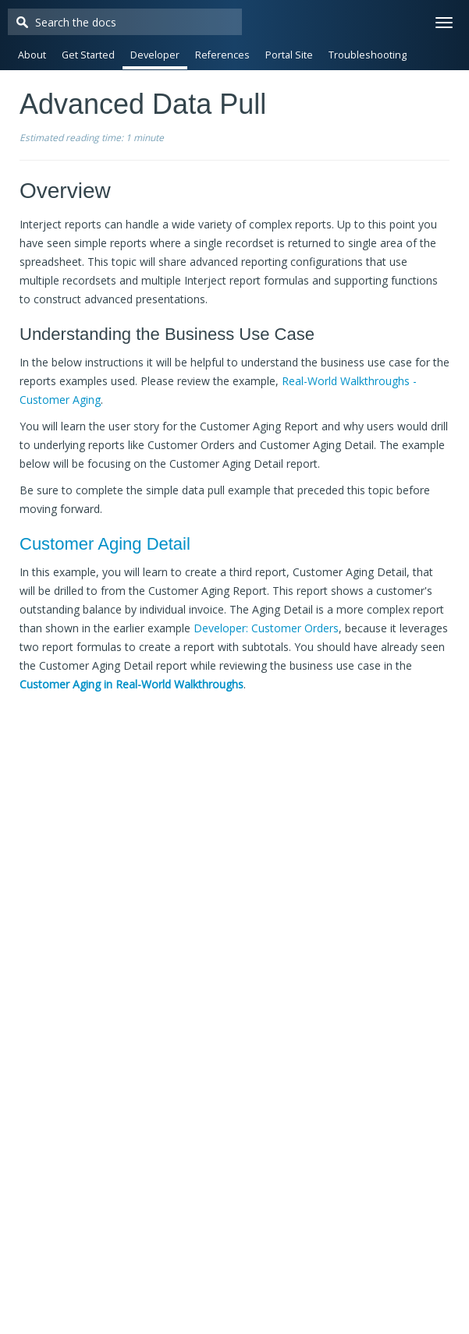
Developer (154, 55)
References (222, 55)
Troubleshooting (368, 55)
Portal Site (289, 55)
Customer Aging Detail (105, 544)
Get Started (88, 55)
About (32, 55)
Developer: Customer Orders (266, 628)
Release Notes (229, 86)
